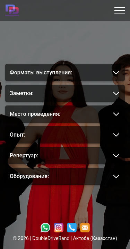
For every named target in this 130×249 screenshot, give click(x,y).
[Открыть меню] (119, 10)
